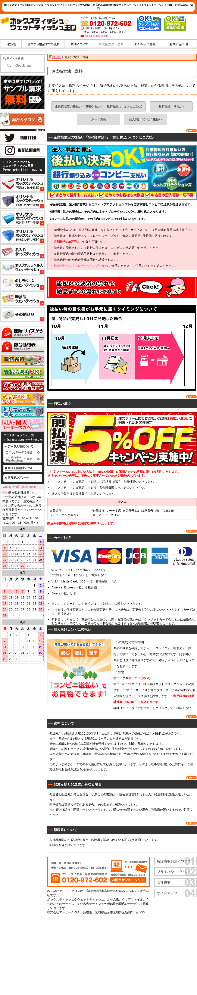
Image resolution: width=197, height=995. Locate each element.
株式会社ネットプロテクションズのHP (80, 265)
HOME (56, 57)
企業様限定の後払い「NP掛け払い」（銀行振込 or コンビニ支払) (98, 106)
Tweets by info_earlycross (18, 486)
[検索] (27, 66)
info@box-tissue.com (96, 35)
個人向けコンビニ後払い (145, 119)
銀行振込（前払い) (171, 106)
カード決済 (98, 119)
